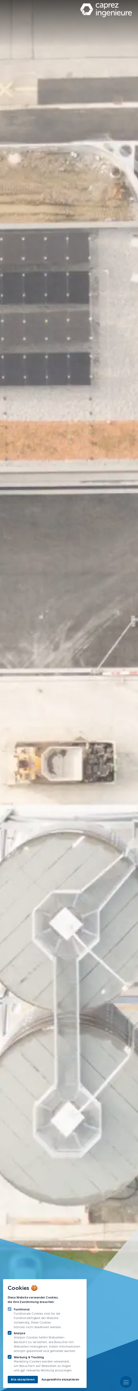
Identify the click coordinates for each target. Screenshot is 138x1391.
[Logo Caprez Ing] (103, 11)
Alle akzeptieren (23, 1379)
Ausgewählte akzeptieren (60, 1379)
